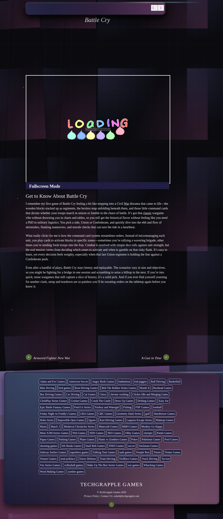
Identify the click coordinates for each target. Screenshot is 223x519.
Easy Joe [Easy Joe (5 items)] (163, 400)
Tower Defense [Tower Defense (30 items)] (87, 458)
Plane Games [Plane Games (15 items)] (87, 439)
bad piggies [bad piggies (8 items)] (140, 381)
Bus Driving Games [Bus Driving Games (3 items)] (51, 394)
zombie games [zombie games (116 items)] (76, 471)
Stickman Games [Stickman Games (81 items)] (148, 445)
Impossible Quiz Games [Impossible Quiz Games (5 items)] (71, 420)
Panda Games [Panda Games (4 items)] (164, 433)
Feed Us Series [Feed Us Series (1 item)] (82, 407)
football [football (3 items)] (157, 407)
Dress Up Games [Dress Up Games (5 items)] (124, 400)
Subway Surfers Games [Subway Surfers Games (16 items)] (53, 452)
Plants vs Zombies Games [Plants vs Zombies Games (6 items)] (112, 439)
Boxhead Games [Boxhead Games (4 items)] (162, 387)
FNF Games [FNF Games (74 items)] (142, 407)
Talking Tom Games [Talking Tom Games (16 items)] (104, 452)
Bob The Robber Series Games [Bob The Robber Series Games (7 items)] (119, 387)
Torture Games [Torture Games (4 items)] (48, 458)
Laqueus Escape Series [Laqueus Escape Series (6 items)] (139, 420)
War (126, 203)
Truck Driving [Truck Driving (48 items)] (149, 458)
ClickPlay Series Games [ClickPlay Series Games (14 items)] (53, 400)
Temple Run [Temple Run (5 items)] (142, 452)
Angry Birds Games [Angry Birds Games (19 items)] (103, 381)
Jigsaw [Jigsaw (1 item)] (92, 420)
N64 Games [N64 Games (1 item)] (79, 433)
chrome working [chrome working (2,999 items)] (119, 394)
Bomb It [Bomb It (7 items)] (144, 387)
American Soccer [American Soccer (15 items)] (78, 381)
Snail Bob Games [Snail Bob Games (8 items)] (95, 445)
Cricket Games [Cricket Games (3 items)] (79, 400)
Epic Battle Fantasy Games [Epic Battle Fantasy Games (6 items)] (55, 407)
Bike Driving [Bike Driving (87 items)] (47, 387)
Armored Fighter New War (48, 358)
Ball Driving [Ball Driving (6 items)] (158, 381)
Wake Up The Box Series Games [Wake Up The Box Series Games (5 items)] (105, 465)
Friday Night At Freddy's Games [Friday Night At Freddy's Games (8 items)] (58, 413)
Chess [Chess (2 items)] (102, 394)
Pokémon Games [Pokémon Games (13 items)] (151, 439)
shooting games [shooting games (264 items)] (48, 445)
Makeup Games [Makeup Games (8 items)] (165, 420)
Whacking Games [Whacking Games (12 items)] (153, 465)
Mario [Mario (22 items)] (43, 426)
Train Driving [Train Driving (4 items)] (107, 458)
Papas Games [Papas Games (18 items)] (47, 439)
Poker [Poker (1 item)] (134, 439)
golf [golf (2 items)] (147, 413)
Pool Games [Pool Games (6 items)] (171, 439)
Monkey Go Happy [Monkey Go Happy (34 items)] (152, 426)
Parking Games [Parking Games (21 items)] (67, 439)
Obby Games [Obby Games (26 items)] (132, 433)
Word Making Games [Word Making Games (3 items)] (52, 471)
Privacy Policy (91, 496)
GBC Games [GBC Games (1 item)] (105, 413)
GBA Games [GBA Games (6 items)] (87, 413)
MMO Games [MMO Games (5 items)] (129, 426)
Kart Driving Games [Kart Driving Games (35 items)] (111, 420)
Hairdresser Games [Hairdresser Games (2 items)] (164, 413)
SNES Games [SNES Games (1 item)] (116, 445)
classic (147, 213)
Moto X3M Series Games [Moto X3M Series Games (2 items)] (54, 433)
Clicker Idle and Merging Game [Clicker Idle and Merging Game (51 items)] (150, 394)
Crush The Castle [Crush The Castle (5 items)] (101, 400)
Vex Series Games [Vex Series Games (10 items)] (50, 465)
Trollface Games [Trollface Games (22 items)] (128, 458)
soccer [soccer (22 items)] (131, 445)
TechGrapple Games (109, 492)
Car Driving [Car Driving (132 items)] (72, 394)
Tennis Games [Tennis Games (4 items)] (173, 452)
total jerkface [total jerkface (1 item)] (67, 458)
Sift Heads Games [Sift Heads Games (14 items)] (71, 445)
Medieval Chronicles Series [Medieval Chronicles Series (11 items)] (79, 426)
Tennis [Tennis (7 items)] (157, 452)
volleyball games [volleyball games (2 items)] (73, 465)
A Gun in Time (155, 358)
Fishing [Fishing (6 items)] (127, 407)
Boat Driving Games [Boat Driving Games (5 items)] (86, 387)
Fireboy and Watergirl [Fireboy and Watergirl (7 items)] (107, 407)
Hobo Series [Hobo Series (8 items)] (47, 420)
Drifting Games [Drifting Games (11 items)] (146, 400)
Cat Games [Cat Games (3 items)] (89, 394)
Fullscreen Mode (44, 186)
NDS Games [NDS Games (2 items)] (96, 433)
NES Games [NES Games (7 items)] (114, 433)
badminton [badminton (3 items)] (124, 381)
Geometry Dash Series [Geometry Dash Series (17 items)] (128, 413)
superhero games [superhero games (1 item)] (79, 452)
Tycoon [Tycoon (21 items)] (165, 458)
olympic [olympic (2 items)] (148, 433)
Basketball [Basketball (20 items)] (175, 381)
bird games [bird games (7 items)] (65, 387)
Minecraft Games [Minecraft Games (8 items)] (108, 426)
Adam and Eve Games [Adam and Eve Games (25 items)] (52, 381)
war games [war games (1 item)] (134, 465)
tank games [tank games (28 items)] (125, 452)
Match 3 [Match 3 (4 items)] (55, 426)
